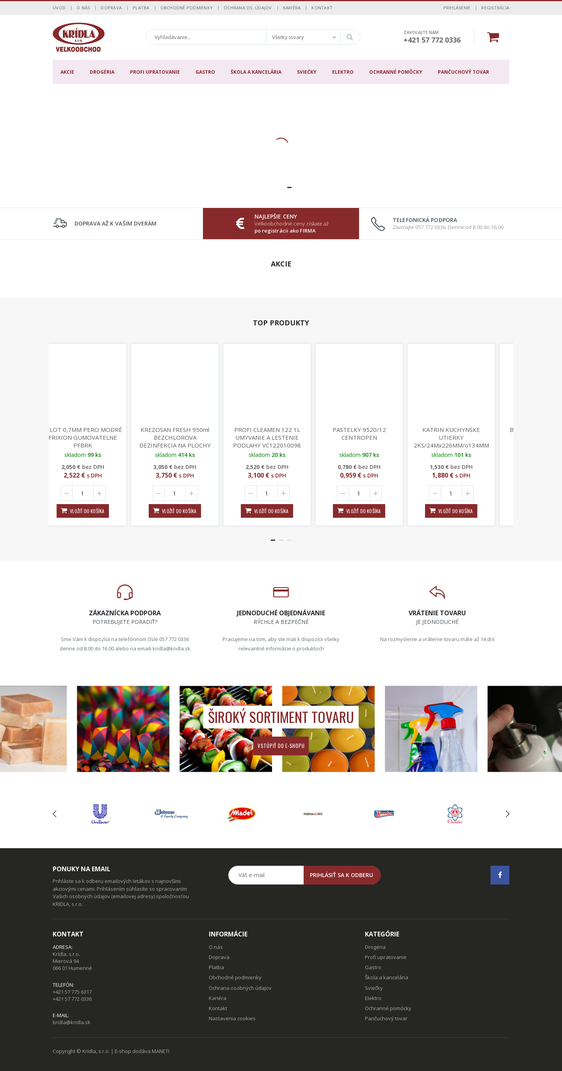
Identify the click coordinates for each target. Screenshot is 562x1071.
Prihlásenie (457, 8)
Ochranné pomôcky (395, 72)
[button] (273, 187)
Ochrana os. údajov (248, 8)
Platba (141, 8)
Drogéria (102, 72)
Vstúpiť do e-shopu (281, 746)
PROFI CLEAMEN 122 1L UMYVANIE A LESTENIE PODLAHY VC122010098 (281, 437)
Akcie (67, 72)
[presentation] (54, 814)
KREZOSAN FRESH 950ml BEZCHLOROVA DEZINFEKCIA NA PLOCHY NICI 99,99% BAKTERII (189, 441)
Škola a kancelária (256, 72)
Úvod (59, 8)
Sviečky (307, 72)
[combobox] (303, 37)
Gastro (205, 72)
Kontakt (322, 8)
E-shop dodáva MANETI (142, 1051)
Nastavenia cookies (232, 1018)
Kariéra (292, 8)
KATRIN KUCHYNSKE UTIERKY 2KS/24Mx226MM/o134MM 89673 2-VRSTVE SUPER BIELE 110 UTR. (465, 445)
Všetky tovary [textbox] (288, 37)
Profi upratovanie (155, 72)
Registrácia (495, 8)
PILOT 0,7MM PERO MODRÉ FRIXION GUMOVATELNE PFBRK (97, 437)
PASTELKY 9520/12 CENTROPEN (373, 433)
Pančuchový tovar (463, 72)
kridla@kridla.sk (72, 1022)
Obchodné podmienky (186, 8)
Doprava (111, 8)
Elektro (343, 72)
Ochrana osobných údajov (240, 987)
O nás (83, 8)
